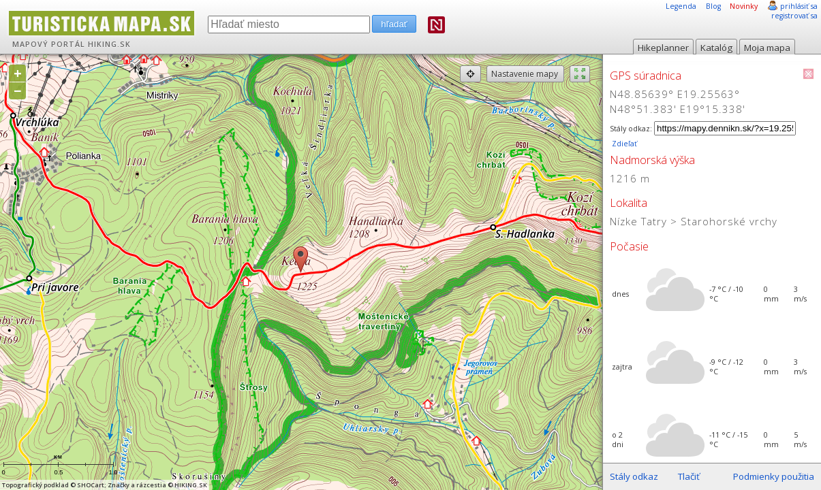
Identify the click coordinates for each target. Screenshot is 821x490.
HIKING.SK (109, 44)
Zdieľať (623, 143)
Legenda (681, 6)
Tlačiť (689, 476)
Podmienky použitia (773, 476)
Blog (713, 6)
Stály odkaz (634, 476)
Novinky (744, 6)
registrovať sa (794, 15)
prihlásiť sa (799, 6)
